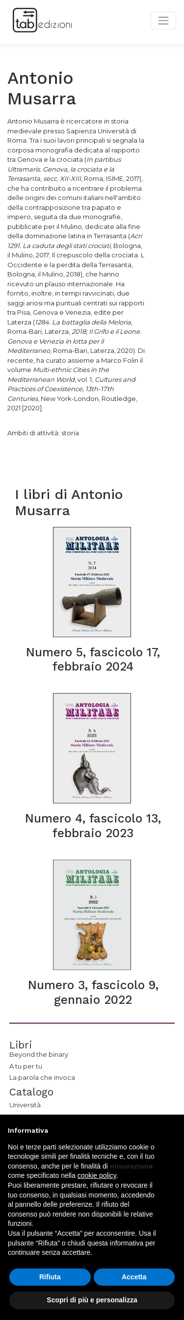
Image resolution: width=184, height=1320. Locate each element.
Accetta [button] (134, 1277)
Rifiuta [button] (50, 1277)
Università (25, 1105)
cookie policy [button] (97, 1175)
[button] (171, 1130)
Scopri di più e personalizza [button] (92, 1300)
